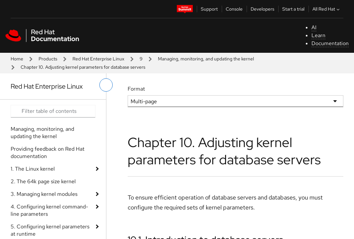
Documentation (330, 43)
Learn (318, 35)
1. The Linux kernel (33, 168)
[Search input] (53, 111)
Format (136, 88)
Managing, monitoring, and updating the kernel (206, 59)
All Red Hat (326, 9)
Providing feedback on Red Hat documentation (47, 152)
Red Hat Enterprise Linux (98, 59)
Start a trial (293, 9)
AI (313, 27)
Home (17, 59)
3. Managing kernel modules (44, 194)
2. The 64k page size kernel (43, 181)
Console (234, 9)
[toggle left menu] (106, 85)
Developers (262, 9)
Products (48, 59)
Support (209, 9)
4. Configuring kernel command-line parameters (49, 210)
